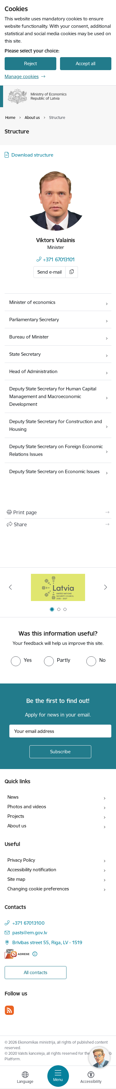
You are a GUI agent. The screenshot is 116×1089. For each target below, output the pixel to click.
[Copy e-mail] (72, 272)
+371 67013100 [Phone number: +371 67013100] (28, 923)
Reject (30, 63)
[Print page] (58, 512)
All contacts (35, 972)
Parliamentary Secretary (34, 319)
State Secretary (25, 354)
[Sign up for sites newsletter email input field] (60, 731)
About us (16, 826)
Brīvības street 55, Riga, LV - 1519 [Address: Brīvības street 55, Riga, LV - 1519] (47, 942)
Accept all (85, 63)
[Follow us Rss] (9, 1010)
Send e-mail (49, 272)
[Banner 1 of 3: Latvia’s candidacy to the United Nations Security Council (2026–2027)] (58, 587)
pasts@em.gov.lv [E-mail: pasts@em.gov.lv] (29, 933)
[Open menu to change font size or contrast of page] (91, 1078)
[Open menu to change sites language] (25, 1078)
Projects (15, 816)
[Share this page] (58, 524)
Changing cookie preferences (38, 889)
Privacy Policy (21, 860)
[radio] (21, 660)
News (13, 797)
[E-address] (17, 954)
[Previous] (10, 587)
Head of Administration (33, 371)
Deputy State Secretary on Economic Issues (54, 471)
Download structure (32, 155)
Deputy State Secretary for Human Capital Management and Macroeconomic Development (52, 396)
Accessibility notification (31, 869)
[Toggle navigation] (58, 1076)
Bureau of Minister (29, 337)
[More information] (34, 954)
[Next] (106, 587)
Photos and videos (26, 806)
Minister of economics (32, 302)
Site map (16, 879)
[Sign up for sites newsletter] (60, 751)
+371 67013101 (59, 259)
